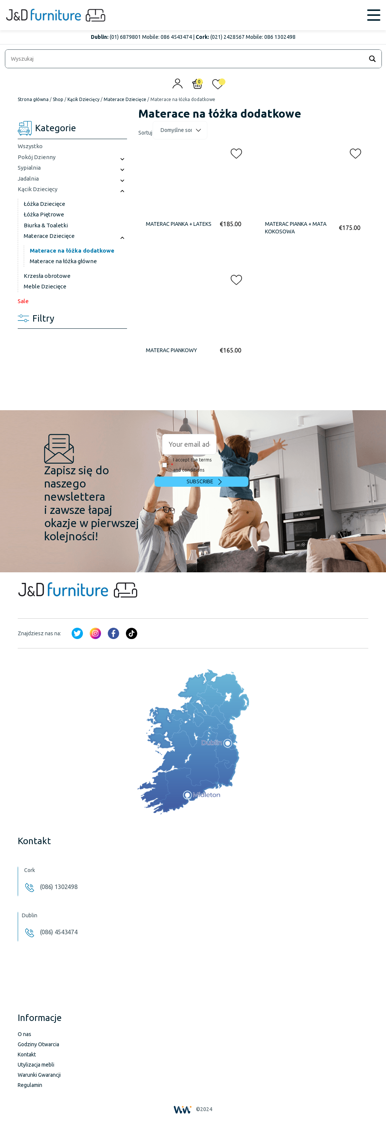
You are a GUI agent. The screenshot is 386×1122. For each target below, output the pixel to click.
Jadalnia (28, 178)
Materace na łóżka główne (63, 261)
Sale (23, 301)
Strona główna (33, 99)
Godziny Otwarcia (38, 1044)
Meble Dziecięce (45, 286)
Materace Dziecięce (125, 99)
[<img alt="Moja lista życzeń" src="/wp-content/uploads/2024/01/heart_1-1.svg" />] (218, 86)
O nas (24, 1034)
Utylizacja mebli (36, 1065)
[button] (234, 152)
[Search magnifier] (372, 59)
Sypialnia (29, 167)
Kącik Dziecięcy (83, 99)
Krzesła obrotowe (47, 276)
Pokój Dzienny (36, 157)
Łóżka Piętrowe (44, 214)
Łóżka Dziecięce (44, 204)
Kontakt (27, 1054)
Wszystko (30, 146)
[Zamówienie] (180, 130)
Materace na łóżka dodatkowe (72, 250)
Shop (58, 99)
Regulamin (30, 1085)
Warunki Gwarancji (39, 1075)
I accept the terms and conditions (186, 464)
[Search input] (186, 59)
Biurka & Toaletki (46, 225)
